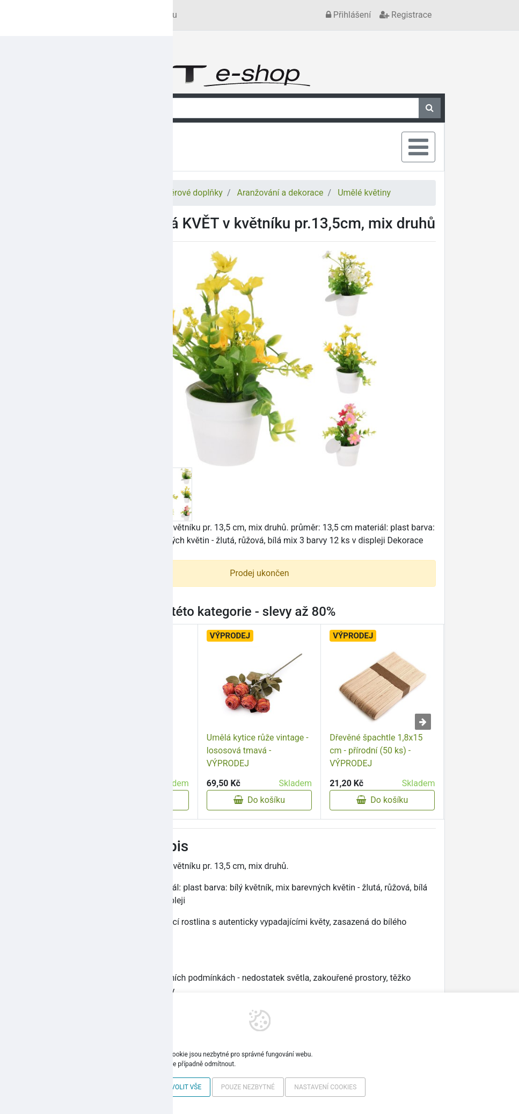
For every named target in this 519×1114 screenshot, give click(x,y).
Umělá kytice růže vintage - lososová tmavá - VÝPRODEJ (258, 750)
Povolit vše (182, 1087)
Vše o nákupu (151, 15)
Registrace (405, 15)
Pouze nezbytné (248, 1087)
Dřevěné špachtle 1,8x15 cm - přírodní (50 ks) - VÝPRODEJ (376, 750)
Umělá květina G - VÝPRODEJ (117, 763)
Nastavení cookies (325, 1087)
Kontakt (102, 15)
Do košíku (136, 800)
